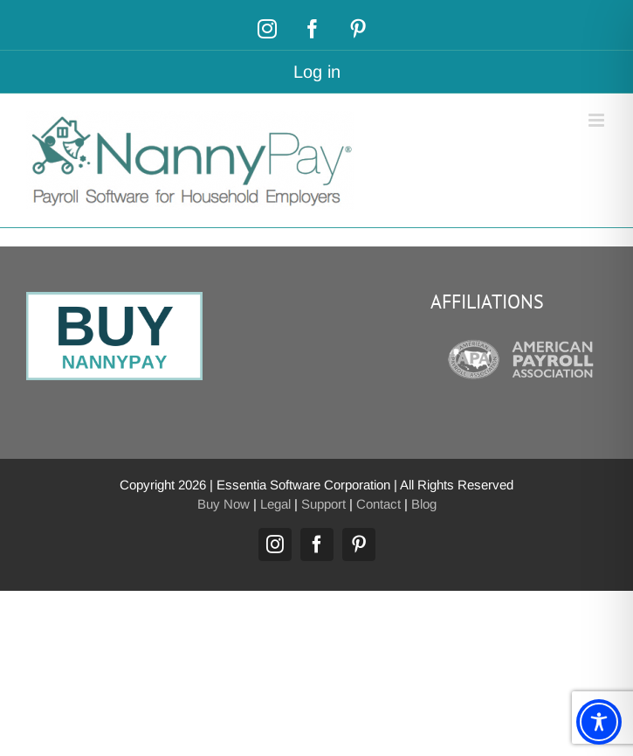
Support (323, 503)
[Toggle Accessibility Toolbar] (599, 722)
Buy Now (223, 503)
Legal (275, 503)
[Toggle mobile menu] (597, 120)
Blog (424, 503)
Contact (378, 503)
